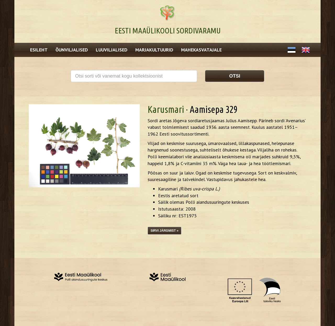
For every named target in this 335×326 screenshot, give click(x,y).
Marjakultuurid (154, 50)
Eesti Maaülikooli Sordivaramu (168, 30)
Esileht (39, 50)
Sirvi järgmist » (164, 230)
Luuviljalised (111, 50)
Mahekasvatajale (201, 50)
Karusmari (166, 109)
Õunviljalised (71, 50)
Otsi (234, 76)
